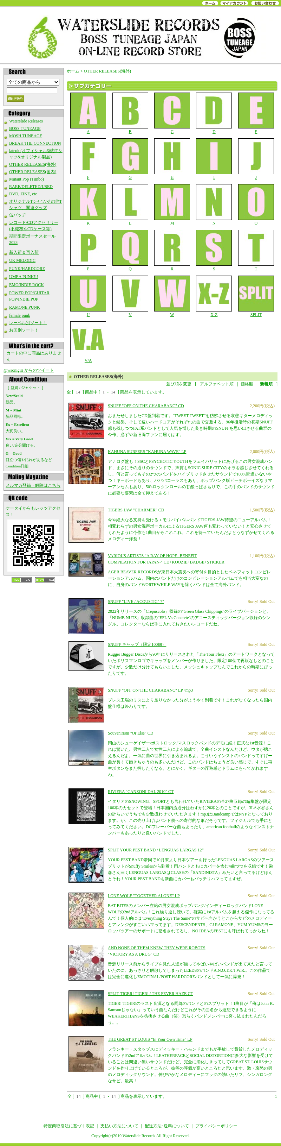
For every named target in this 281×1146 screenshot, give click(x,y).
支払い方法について (119, 1125)
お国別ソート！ (24, 330)
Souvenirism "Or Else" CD (130, 733)
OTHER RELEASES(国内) (32, 171)
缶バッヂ (17, 215)
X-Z (214, 296)
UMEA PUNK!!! (23, 276)
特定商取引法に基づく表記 (69, 1125)
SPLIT (256, 296)
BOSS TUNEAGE (24, 128)
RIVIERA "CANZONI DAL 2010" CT (141, 791)
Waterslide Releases (26, 121)
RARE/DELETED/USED (31, 186)
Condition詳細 (17, 466)
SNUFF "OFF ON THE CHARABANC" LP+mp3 (150, 690)
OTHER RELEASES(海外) (32, 164)
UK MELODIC (22, 260)
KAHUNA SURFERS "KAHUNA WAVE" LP (147, 451)
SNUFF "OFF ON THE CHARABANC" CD (146, 405)
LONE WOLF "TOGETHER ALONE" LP (144, 895)
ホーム (73, 71)
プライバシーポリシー (216, 1125)
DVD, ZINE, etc (23, 193)
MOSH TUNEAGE (25, 135)
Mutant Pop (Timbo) (26, 179)
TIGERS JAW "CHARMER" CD (136, 510)
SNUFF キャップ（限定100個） (137, 644)
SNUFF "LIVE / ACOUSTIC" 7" (136, 601)
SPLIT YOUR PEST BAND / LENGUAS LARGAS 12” (156, 850)
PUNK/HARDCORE (27, 268)
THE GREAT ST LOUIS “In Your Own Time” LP (150, 1039)
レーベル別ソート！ (28, 322)
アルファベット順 (217, 384)
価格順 (247, 384)
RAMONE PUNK (24, 307)
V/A (88, 342)
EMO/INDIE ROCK (26, 284)
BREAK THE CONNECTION (35, 143)
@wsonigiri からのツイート (29, 370)
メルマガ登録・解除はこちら (33, 485)
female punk (19, 315)
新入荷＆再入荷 (24, 252)
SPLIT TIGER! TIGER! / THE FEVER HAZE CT (150, 993)
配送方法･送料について (167, 1125)
